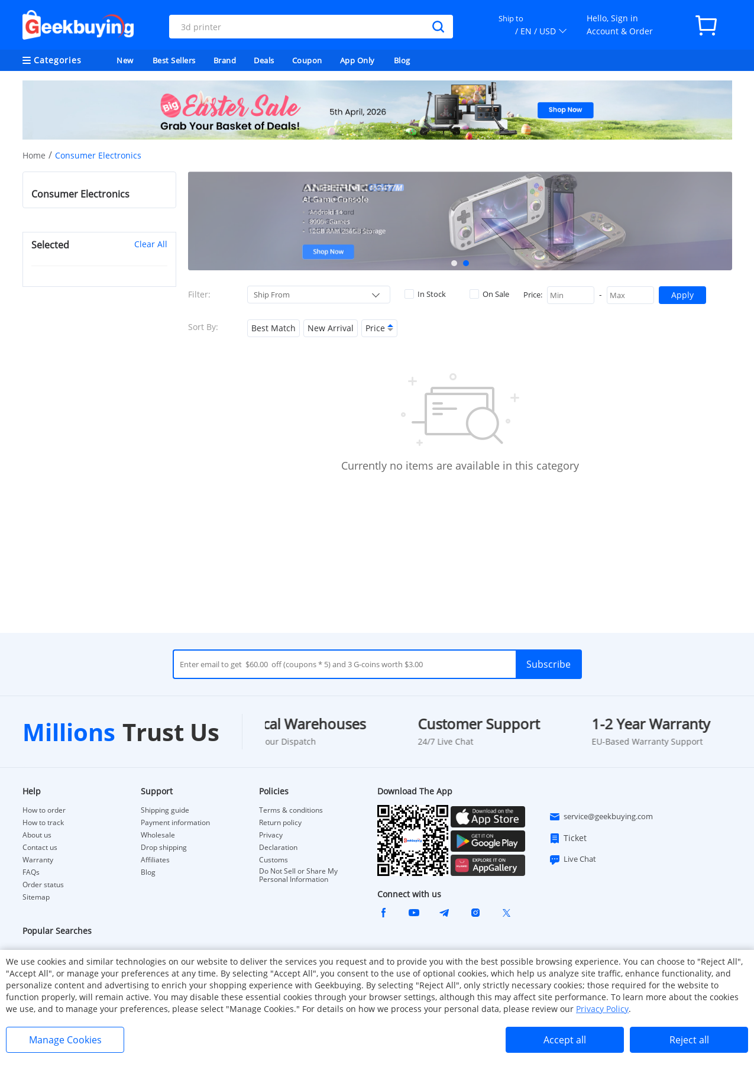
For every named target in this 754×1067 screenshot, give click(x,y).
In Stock (425, 294)
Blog (402, 60)
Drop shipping (164, 847)
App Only (357, 60)
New (125, 60)
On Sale (489, 294)
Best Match (273, 328)
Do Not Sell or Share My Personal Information (298, 875)
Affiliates (155, 860)
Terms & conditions (291, 810)
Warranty (37, 860)
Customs (273, 860)
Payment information (175, 823)
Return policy (280, 823)
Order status (43, 885)
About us (36, 835)
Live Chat (572, 859)
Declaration (278, 847)
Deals (264, 60)
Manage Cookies (65, 1039)
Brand (225, 60)
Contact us (39, 847)
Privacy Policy (602, 1008)
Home (34, 155)
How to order (44, 810)
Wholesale (158, 835)
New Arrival (331, 328)
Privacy (271, 835)
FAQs (31, 872)
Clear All (150, 244)
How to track (43, 823)
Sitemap (36, 897)
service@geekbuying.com (601, 817)
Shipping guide (165, 810)
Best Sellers (174, 60)
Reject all (689, 1039)
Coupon (307, 60)
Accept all (564, 1039)
